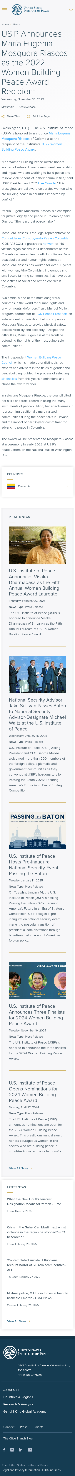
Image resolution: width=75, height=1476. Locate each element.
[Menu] (4, 9)
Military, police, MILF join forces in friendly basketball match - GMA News (37, 1295)
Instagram (12, 1450)
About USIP (11, 1389)
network (48, 243)
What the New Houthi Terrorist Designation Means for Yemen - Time (34, 1201)
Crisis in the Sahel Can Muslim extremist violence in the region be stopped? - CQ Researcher (36, 1232)
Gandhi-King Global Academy (24, 1411)
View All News (20, 1168)
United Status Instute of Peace (26, 1352)
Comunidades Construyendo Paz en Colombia (34, 238)
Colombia (37, 486)
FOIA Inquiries (51, 1470)
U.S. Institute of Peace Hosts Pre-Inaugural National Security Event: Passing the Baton (34, 865)
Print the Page (38, 116)
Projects (38, 1427)
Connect (8, 1427)
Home (5, 24)
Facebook (4, 1450)
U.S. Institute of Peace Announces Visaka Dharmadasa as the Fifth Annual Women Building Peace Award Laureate (34, 582)
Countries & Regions (18, 1397)
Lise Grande (47, 183)
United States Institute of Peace (30, 9)
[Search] (71, 8)
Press (16, 24)
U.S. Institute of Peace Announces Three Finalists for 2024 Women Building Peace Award (37, 1015)
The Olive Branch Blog (18, 1438)
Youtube (30, 1450)
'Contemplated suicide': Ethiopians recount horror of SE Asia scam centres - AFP (36, 1265)
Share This (10, 116)
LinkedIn (20, 1450)
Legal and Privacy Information (21, 1470)
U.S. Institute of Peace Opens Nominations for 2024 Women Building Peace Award (33, 1091)
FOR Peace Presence (51, 313)
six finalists (9, 378)
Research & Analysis (18, 1404)
